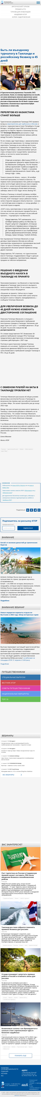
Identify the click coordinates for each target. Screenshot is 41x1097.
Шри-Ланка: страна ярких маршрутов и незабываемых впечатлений (17, 758)
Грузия (30, 1047)
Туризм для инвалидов (20, 12)
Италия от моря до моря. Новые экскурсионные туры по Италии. (18, 751)
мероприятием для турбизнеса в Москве (22, 124)
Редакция (4, 1071)
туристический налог (12, 449)
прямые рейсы (23, 997)
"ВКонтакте (28, 490)
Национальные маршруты (15, 694)
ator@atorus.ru (13, 1085)
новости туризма (24, 898)
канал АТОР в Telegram (18, 485)
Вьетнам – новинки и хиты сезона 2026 (13, 765)
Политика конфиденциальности (9, 1068)
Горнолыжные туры (22, 1047)
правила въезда (33, 945)
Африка (10, 997)
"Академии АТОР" (7, 500)
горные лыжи (6, 1047)
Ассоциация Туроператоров (8, 2)
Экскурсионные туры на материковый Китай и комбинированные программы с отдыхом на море (16, 744)
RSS (2, 1076)
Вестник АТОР (9, 683)
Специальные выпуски (13, 677)
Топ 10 (5, 699)
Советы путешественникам (16, 688)
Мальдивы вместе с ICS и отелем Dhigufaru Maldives (16, 771)
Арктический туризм (20, 7)
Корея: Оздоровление (21, 17)
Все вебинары (8, 775)
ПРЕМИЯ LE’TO (20, 9)
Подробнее (5, 664)
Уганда (5, 997)
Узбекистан (6, 1049)
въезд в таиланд (7, 945)
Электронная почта (7, 524)
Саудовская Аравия (8, 898)
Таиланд (3, 449)
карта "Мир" (4, 451)
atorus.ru (17, 1095)
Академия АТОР (20, 14)
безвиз (21, 449)
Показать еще (20, 1056)
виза (26, 945)
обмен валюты (29, 449)
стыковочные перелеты (9, 999)
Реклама (4, 1073)
